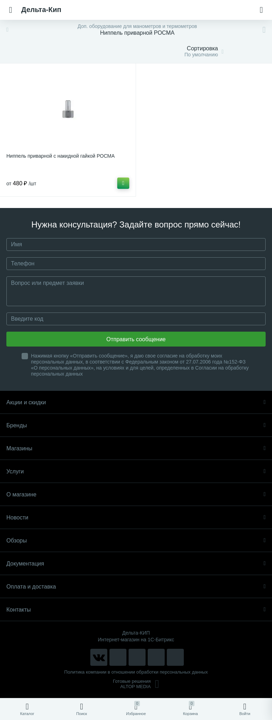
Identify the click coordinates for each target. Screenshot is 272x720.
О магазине (136, 494)
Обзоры (136, 541)
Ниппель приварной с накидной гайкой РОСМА (60, 156)
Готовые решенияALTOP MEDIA (136, 684)
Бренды (136, 425)
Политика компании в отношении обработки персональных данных (136, 672)
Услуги (136, 471)
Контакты (136, 610)
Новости (136, 517)
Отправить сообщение (135, 339)
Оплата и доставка (136, 587)
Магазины (136, 448)
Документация (136, 564)
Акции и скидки (136, 402)
